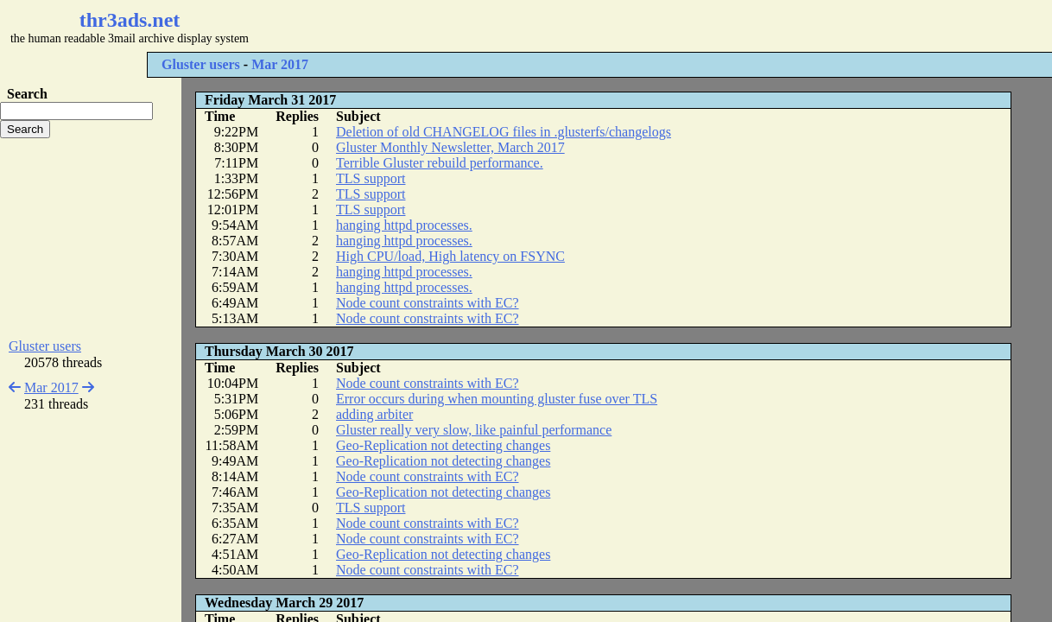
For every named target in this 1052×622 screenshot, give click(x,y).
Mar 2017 (279, 64)
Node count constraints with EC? (427, 302)
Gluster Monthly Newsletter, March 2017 (450, 147)
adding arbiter (374, 414)
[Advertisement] (515, 26)
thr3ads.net (130, 20)
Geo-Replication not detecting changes (443, 445)
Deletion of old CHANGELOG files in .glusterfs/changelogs (503, 131)
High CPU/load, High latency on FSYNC (450, 256)
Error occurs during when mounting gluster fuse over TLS (496, 398)
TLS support (370, 178)
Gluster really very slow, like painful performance (474, 429)
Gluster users (201, 64)
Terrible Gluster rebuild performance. (439, 163)
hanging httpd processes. (404, 225)
